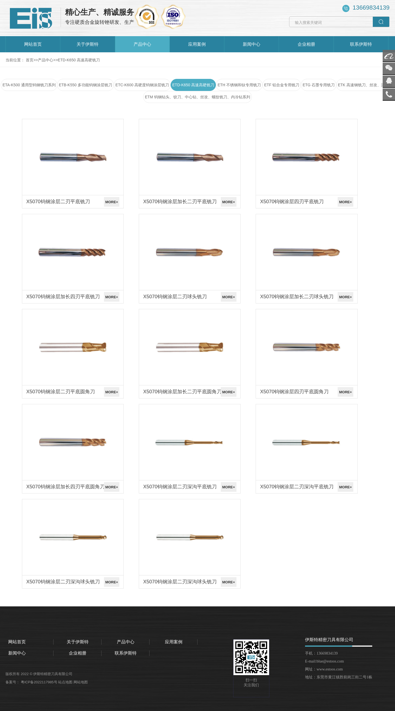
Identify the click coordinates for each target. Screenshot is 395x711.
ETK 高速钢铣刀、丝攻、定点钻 (365, 85)
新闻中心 (251, 44)
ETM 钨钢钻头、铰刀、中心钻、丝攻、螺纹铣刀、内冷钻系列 (197, 97)
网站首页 (33, 44)
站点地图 (66, 682)
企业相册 (306, 44)
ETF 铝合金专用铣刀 (281, 85)
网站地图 (81, 682)
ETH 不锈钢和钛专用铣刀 (239, 85)
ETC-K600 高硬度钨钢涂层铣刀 (142, 85)
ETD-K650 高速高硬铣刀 (79, 60)
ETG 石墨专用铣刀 (319, 85)
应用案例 (197, 44)
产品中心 (142, 44)
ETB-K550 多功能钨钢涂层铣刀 (85, 85)
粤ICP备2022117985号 (39, 682)
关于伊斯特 (87, 44)
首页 (29, 60)
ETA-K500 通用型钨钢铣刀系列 (28, 85)
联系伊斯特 (361, 44)
